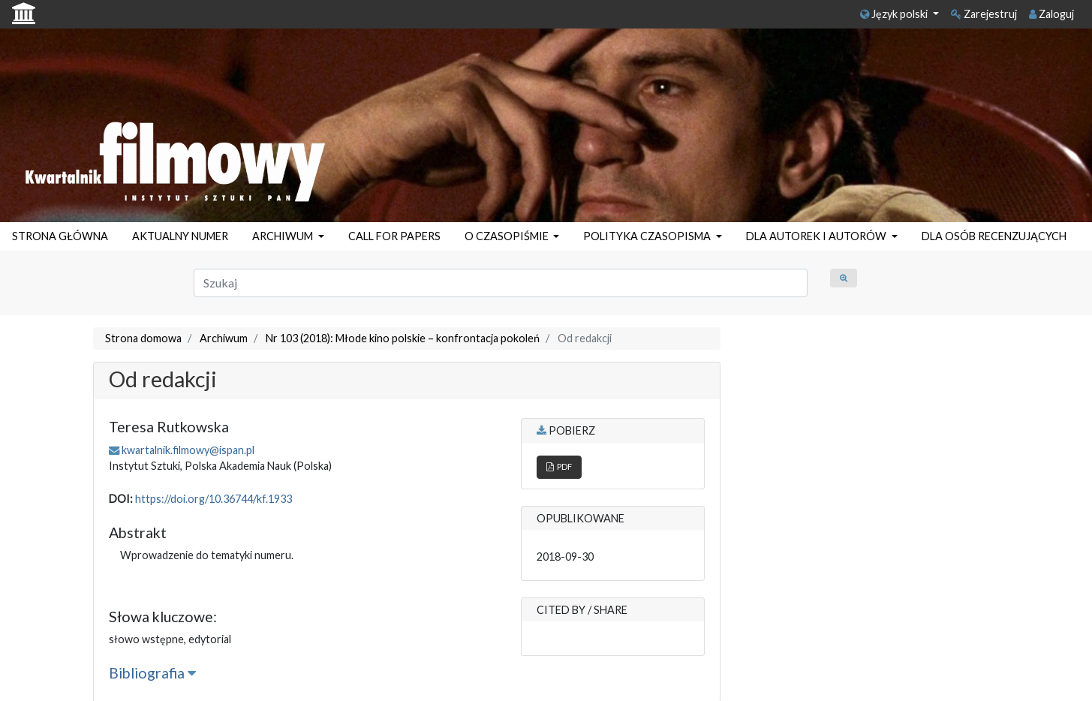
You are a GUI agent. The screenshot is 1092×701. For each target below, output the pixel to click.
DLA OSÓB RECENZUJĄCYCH (994, 236)
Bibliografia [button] (152, 672)
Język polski (895, 14)
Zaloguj (1051, 14)
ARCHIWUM (283, 236)
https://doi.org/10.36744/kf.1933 (213, 498)
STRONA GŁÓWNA (60, 236)
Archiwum (224, 338)
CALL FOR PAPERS (394, 236)
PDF (559, 466)
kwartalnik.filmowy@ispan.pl (188, 450)
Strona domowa (143, 338)
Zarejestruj (984, 14)
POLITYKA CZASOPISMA (648, 236)
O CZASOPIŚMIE (508, 236)
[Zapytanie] (501, 283)
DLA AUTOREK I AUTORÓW (817, 236)
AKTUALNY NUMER (180, 236)
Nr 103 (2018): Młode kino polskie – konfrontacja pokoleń (403, 338)
